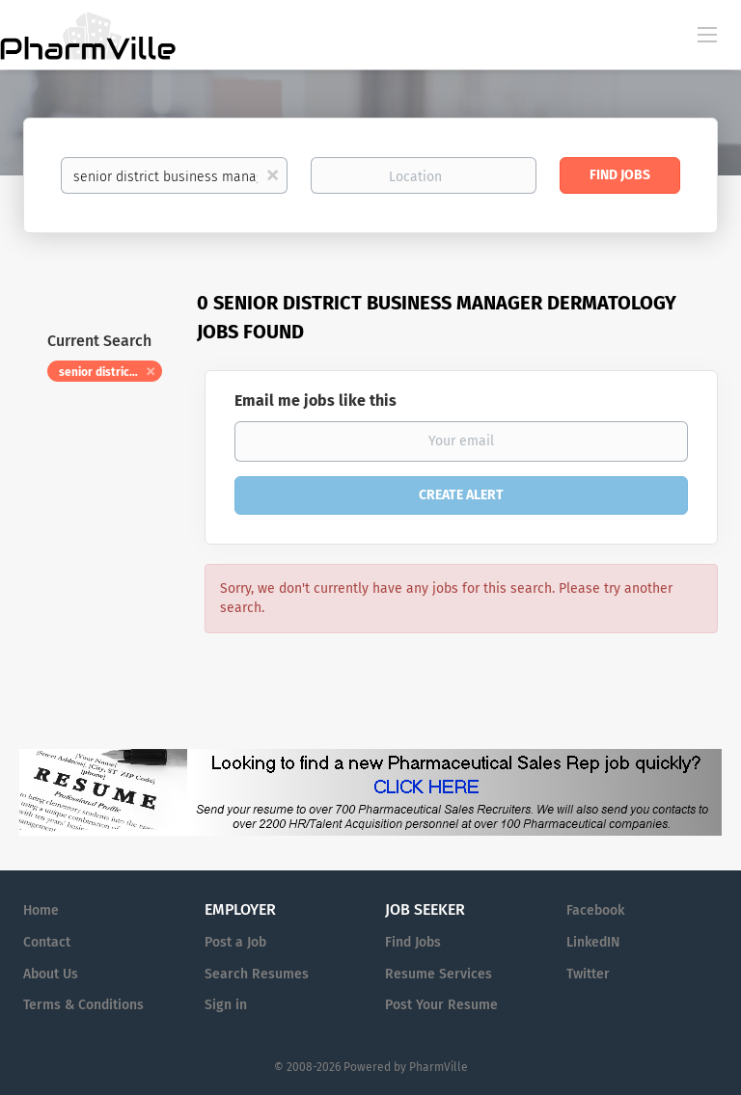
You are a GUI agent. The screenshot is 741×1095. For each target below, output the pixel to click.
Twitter (588, 974)
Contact (46, 942)
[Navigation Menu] (707, 33)
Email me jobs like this (315, 400)
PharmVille (438, 1067)
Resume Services (438, 974)
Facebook (595, 910)
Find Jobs (620, 175)
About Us (50, 974)
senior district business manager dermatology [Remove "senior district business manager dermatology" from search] (110, 372)
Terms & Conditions (83, 1005)
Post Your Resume (441, 1005)
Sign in (226, 1005)
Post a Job (235, 942)
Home (41, 910)
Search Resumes (257, 974)
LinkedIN (592, 942)
